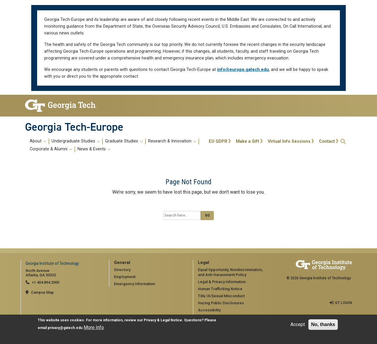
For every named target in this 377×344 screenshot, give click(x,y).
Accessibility (209, 310)
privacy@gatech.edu (65, 328)
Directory (122, 269)
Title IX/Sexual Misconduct (221, 296)
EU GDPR (218, 141)
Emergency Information (134, 284)
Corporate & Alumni (51, 149)
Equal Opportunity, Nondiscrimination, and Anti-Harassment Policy (230, 272)
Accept (297, 324)
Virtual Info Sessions (289, 141)
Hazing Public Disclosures (221, 303)
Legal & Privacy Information (222, 282)
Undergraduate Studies (76, 141)
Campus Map (42, 292)
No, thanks (323, 324)
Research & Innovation (172, 141)
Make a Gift (247, 141)
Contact (327, 141)
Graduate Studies (124, 141)
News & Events (93, 149)
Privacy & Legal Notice (163, 320)
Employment (124, 277)
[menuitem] (115, 145)
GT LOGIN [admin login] (343, 302)
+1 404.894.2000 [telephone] (45, 282)
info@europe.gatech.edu (243, 69)
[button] (343, 141)
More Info (94, 327)
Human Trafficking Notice (220, 289)
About (38, 141)
